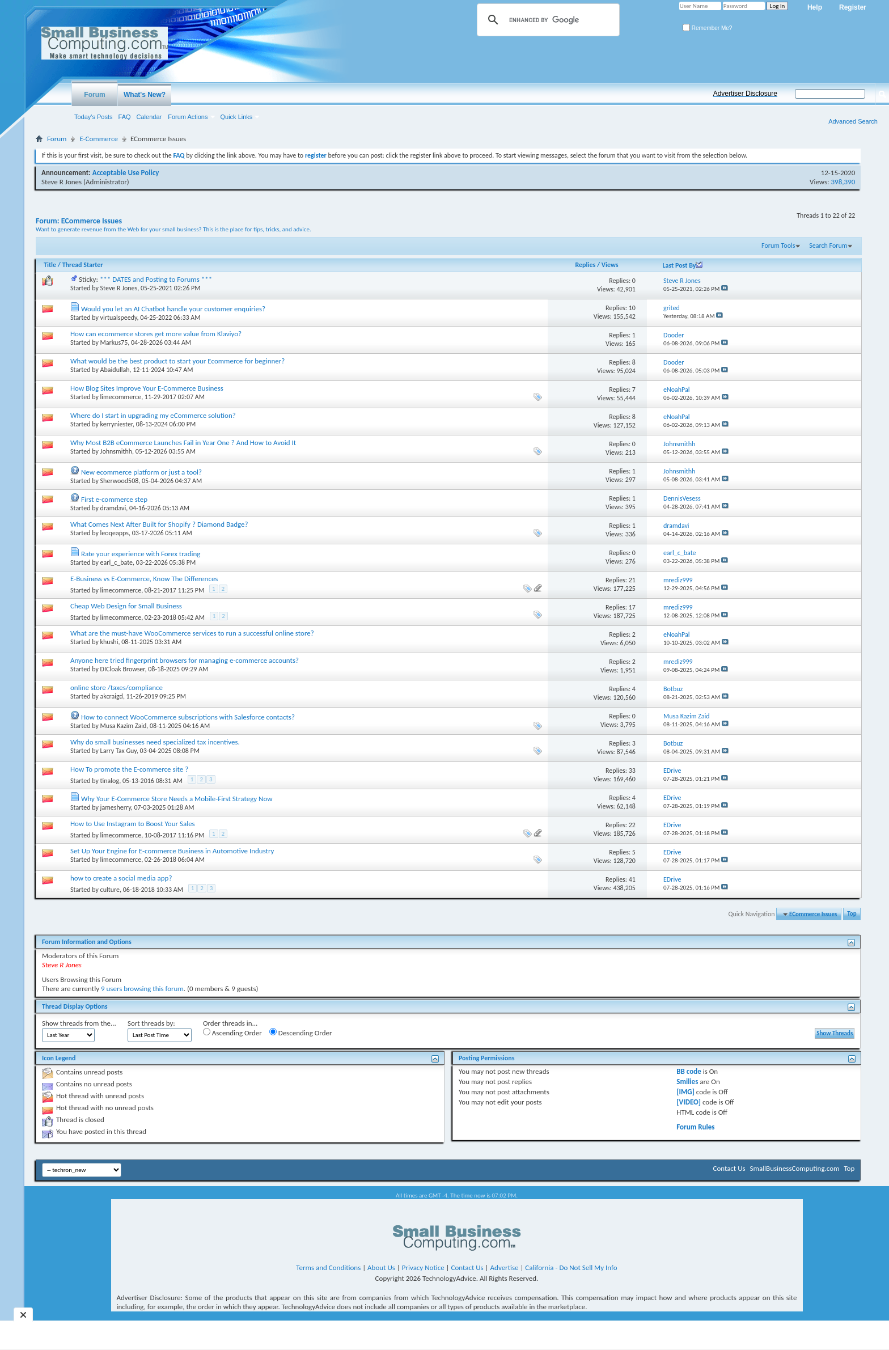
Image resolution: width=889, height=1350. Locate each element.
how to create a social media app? (121, 878)
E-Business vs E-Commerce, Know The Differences (144, 578)
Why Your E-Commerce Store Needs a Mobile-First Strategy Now (177, 798)
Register (852, 7)
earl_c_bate (116, 562)
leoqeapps (114, 533)
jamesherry (115, 807)
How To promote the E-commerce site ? (129, 769)
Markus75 (114, 342)
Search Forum (828, 245)
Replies (585, 265)
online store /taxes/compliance (116, 687)
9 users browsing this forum (142, 988)
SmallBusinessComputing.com (795, 1168)
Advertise (504, 1267)
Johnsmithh (116, 451)
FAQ (124, 116)
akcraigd (111, 696)
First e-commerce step (114, 499)
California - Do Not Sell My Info (571, 1267)
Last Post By (682, 265)
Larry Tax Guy (118, 751)
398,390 (843, 181)
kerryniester (116, 424)
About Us (381, 1267)
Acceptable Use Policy (125, 172)
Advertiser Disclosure (745, 94)
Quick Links (237, 116)
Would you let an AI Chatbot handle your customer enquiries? (173, 308)
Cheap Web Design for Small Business (126, 606)
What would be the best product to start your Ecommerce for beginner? (177, 361)
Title (50, 265)
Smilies (687, 1081)
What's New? (145, 95)
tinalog (110, 781)
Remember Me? (707, 28)
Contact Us (729, 1168)
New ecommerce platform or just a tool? (141, 472)
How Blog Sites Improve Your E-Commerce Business (146, 388)
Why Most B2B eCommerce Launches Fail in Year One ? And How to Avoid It (183, 442)
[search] (546, 20)
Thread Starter (82, 265)
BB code (688, 1071)
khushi (109, 642)
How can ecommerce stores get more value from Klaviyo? (156, 333)
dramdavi (113, 508)
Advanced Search (853, 121)
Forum (94, 95)
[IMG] (685, 1091)
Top (851, 914)
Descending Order (300, 1032)
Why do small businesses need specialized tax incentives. (155, 742)
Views (610, 265)
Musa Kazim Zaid (123, 726)
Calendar (149, 116)
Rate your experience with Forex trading (140, 553)
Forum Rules (695, 1127)
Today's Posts (93, 116)
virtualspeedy (118, 317)
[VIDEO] (688, 1102)
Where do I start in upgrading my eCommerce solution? (153, 415)
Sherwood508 (119, 481)
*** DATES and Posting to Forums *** (156, 279)
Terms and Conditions (328, 1267)
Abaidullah (115, 370)
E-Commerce (98, 138)
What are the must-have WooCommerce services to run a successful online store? (192, 633)
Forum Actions (188, 116)
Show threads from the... (79, 1023)
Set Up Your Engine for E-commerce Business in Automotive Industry (172, 851)
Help (814, 7)
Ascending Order (232, 1032)
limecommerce (121, 397)
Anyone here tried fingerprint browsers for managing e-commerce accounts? (184, 660)
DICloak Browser (122, 669)
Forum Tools (778, 245)
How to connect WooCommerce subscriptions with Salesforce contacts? (188, 717)
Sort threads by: (151, 1023)
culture (110, 890)
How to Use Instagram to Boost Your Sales (132, 823)
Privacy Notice (423, 1267)
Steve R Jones (61, 181)
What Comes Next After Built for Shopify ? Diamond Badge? (159, 524)
